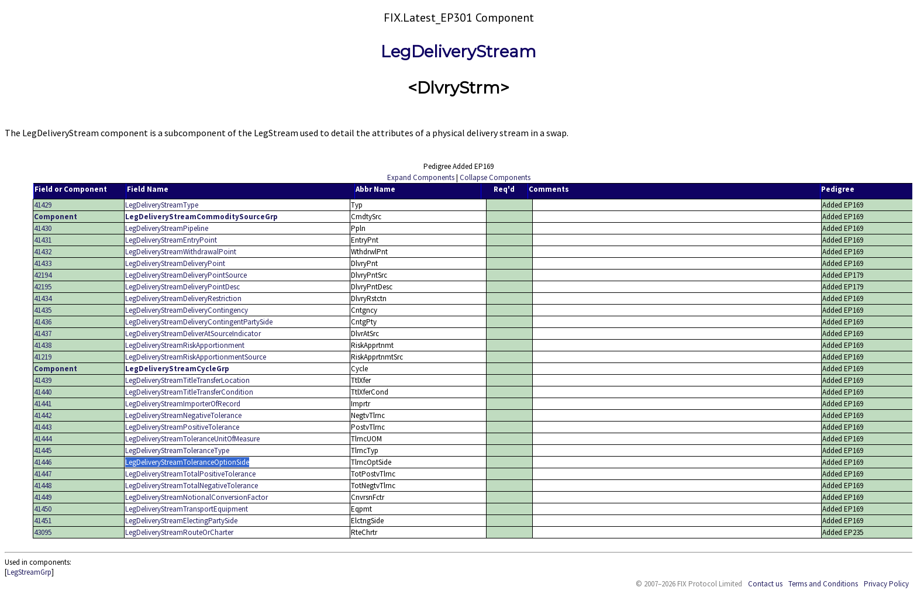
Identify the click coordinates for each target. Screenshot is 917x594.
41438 (42, 345)
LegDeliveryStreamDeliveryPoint (175, 263)
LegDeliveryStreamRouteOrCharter (179, 532)
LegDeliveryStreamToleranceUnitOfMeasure (192, 439)
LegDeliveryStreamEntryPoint (171, 240)
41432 (42, 252)
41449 (42, 497)
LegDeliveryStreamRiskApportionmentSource (195, 357)
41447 (42, 474)
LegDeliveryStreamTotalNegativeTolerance (191, 486)
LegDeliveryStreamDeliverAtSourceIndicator (193, 334)
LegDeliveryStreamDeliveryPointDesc (182, 287)
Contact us (765, 584)
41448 (42, 486)
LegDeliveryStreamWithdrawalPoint (180, 252)
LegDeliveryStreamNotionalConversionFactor (196, 497)
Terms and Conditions (823, 584)
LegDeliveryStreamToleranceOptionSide (187, 462)
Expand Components (420, 177)
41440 (42, 392)
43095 (42, 532)
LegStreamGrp (29, 572)
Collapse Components (495, 177)
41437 (42, 334)
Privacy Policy (886, 584)
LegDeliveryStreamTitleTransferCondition (189, 392)
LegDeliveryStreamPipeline (166, 228)
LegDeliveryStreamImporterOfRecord (182, 404)
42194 (42, 275)
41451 (42, 521)
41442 (42, 415)
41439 (42, 380)
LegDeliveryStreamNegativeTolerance (183, 415)
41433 (42, 263)
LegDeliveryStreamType (161, 205)
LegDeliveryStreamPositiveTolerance (182, 427)
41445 (42, 450)
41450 (42, 509)
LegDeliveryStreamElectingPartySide (181, 521)
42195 (42, 287)
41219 (42, 357)
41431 (42, 240)
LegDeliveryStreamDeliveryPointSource (186, 275)
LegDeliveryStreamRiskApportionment (184, 345)
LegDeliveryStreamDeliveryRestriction (183, 298)
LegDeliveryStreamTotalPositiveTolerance (190, 474)
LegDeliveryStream (458, 51)
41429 (42, 205)
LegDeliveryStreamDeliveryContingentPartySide (199, 322)
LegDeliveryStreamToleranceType (177, 450)
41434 (42, 298)
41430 (42, 228)
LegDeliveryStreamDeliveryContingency (186, 310)
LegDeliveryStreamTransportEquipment (186, 509)
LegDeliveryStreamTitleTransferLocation (187, 380)
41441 (42, 404)
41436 (42, 322)
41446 (42, 462)
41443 (42, 427)
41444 (42, 439)
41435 (42, 310)
